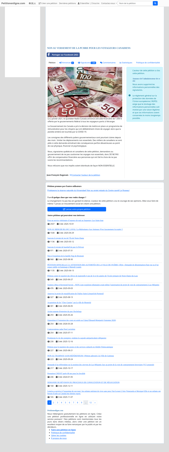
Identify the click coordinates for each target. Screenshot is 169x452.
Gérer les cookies (58, 435)
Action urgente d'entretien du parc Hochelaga (64, 311)
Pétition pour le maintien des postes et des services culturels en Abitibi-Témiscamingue (80, 347)
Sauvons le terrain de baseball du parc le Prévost (65, 247)
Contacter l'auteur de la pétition (85, 175)
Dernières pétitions (67, 3)
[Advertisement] (105, 26)
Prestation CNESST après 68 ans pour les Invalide (66, 373)
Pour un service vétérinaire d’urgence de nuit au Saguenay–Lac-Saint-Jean (75, 220)
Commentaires (108, 62)
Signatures (87, 62)
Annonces (67, 62)
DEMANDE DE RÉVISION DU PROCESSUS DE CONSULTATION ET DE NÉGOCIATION (83, 382)
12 (90, 402)
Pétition (52, 62)
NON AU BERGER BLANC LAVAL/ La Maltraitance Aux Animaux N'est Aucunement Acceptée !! (85, 229)
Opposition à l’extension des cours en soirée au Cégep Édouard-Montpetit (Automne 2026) (81, 320)
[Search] (135, 3)
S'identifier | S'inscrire (88, 3)
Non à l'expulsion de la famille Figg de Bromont (65, 256)
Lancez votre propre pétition (76, 209)
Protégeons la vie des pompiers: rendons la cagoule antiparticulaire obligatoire (76, 338)
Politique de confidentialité (148, 62)
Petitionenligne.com (13, 3)
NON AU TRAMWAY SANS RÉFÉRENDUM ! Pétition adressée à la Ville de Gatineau (80, 356)
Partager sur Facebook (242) (62, 55)
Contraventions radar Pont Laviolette (61, 329)
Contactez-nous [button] (108, 3)
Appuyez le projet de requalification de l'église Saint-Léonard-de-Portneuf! (75, 294)
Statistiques (126, 62)
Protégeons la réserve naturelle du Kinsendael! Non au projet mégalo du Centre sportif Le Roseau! (88, 190)
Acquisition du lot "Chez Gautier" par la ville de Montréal (69, 303)
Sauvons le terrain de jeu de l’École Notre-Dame (65, 238)
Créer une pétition (48, 3)
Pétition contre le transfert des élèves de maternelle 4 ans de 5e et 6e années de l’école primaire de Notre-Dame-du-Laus (92, 276)
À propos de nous (59, 438)
